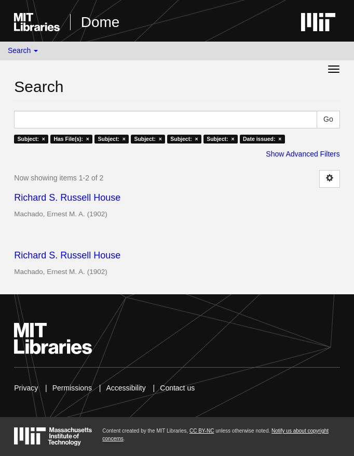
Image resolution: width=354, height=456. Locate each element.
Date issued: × (262, 139)
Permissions (72, 388)
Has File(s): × (71, 139)
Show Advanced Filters (302, 154)
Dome (100, 22)
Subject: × (31, 139)
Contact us (177, 388)
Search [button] (23, 50)
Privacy (26, 388)
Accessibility (125, 388)
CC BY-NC (201, 431)
